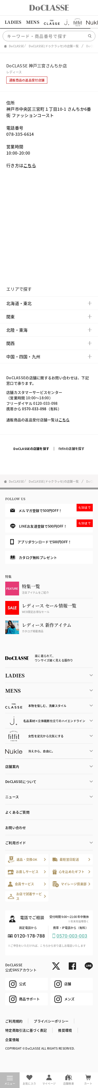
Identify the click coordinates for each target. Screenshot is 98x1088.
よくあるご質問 (17, 812)
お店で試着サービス (25, 896)
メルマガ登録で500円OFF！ (51, 508)
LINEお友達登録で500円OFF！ (51, 524)
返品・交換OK (22, 859)
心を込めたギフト (69, 871)
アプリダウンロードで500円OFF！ (40, 541)
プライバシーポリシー (51, 1021)
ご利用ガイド (15, 842)
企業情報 (12, 1039)
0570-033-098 (34, 408)
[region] (49, 22)
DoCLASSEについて (20, 781)
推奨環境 (65, 1030)
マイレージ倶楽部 (70, 884)
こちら (29, 165)
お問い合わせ (15, 827)
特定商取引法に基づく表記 (26, 1030)
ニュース (12, 796)
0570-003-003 (71, 936)
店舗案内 (12, 766)
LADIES (13, 22)
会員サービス (21, 884)
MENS (32, 22)
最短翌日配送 (66, 859)
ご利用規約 (13, 1021)
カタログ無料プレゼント (33, 557)
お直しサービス (23, 871)
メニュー (9, 1080)
